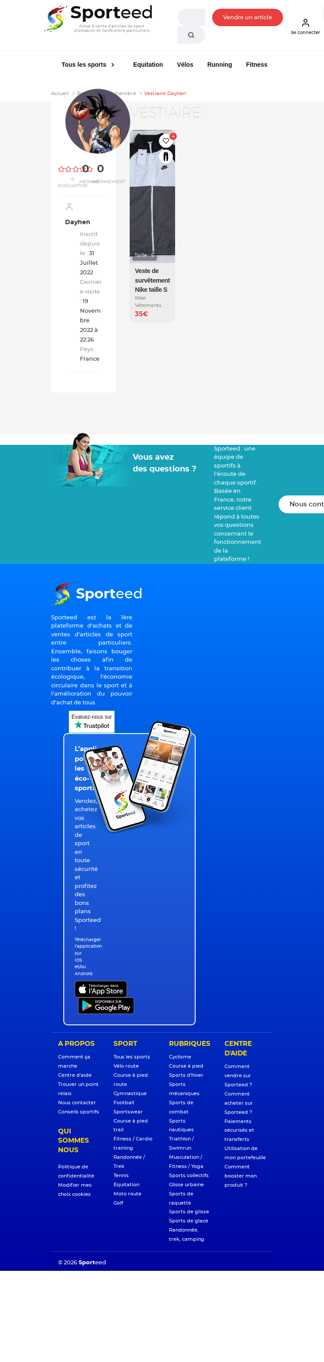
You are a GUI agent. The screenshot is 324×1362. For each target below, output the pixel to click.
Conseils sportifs (78, 1111)
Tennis (121, 1175)
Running (219, 64)
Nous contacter (77, 1102)
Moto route (127, 1193)
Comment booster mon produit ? (240, 1176)
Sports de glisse (189, 1211)
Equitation (148, 64)
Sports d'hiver (186, 1075)
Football (124, 1102)
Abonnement (108, 182)
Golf (118, 1203)
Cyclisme (180, 1057)
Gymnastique (130, 1093)
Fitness (256, 64)
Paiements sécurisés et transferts (239, 1130)
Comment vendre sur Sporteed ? (238, 1075)
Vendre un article (247, 17)
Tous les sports (85, 64)
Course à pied (186, 1066)
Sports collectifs (189, 1175)
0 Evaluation (72, 182)
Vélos (185, 64)
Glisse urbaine (186, 1184)
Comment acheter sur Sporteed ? (238, 1103)
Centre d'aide (75, 1075)
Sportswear (128, 1111)
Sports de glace (188, 1221)
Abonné (89, 182)
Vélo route (126, 1066)
